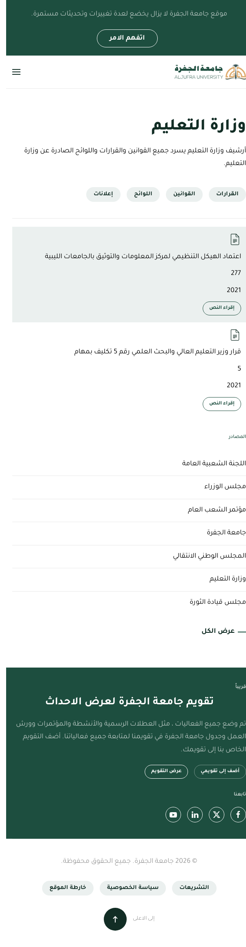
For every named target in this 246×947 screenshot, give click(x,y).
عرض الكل (211, 631)
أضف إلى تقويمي (214, 771)
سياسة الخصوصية (126, 888)
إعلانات (97, 194)
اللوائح (137, 194)
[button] (10, 72)
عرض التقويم (160, 771)
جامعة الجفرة (220, 533)
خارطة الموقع (61, 888)
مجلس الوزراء (219, 487)
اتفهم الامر (121, 38)
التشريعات (188, 888)
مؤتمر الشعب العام (211, 510)
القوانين (178, 194)
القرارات (221, 194)
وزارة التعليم (222, 579)
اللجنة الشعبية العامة (208, 464)
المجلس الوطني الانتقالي (203, 556)
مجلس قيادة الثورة (211, 602)
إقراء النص (215, 308)
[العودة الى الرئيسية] (204, 72)
